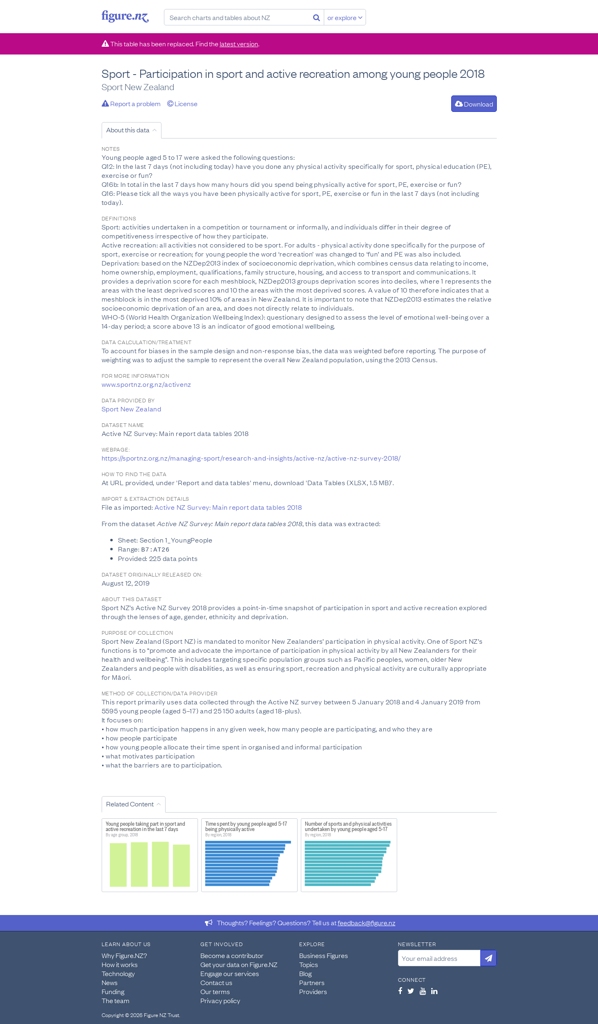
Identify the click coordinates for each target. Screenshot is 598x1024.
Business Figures (323, 954)
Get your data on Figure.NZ (238, 963)
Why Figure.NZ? (124, 954)
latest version (239, 43)
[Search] (316, 17)
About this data (128, 129)
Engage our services (229, 972)
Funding (113, 990)
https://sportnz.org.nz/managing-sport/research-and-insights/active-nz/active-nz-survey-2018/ (251, 457)
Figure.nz (125, 16)
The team (116, 999)
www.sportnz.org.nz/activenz (146, 383)
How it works (120, 963)
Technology (118, 972)
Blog (305, 972)
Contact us (216, 981)
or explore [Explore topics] (345, 17)
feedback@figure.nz (367, 921)
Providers (313, 990)
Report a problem (131, 103)
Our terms (215, 990)
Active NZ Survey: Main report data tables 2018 (228, 506)
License (182, 103)
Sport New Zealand (131, 408)
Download (474, 103)
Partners (312, 981)
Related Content (130, 803)
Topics (308, 963)
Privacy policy (220, 999)
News (110, 981)
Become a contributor (232, 954)
